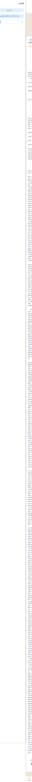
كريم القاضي (16, 46)
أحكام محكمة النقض (19, 31)
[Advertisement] (16, 24)
